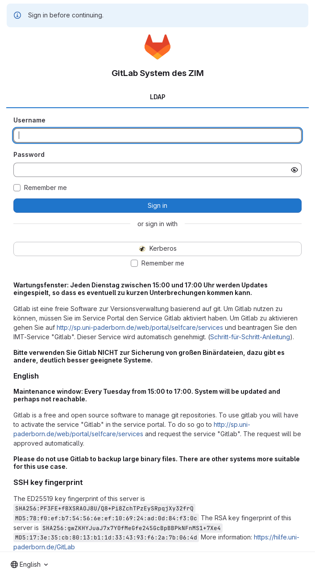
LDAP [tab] (158, 97)
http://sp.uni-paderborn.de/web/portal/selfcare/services (140, 327)
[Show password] (294, 170)
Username (29, 120)
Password (29, 154)
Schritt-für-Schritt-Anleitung (250, 337)
